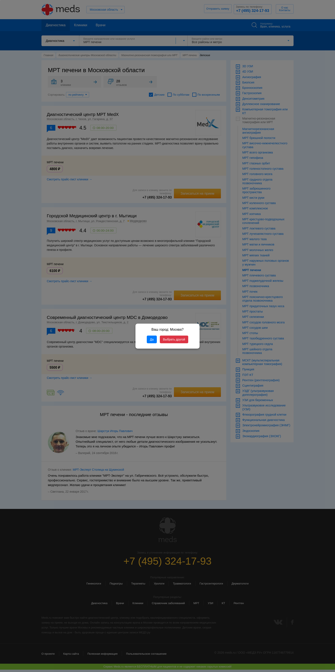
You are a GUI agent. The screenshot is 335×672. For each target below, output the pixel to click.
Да (152, 339)
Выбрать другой (174, 339)
